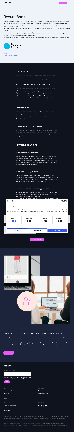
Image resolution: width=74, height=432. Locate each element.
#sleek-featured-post (49, 418)
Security (42, 418)
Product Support (8, 402)
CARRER (46, 428)
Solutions (56, 418)
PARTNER (55, 423)
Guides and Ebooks (43, 393)
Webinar (35, 425)
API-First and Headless (27, 418)
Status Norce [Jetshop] (10, 407)
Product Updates (7, 428)
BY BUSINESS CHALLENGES (19, 420)
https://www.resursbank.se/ (11, 55)
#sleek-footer (11, 416)
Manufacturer (48, 420)
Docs (39, 396)
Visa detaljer (61, 226)
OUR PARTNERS (29, 423)
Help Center (18, 428)
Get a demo (63, 2)
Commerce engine (8, 390)
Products (6, 416)
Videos (25, 425)
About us (43, 428)
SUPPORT (14, 428)
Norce (5, 388)
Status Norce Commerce (10, 405)
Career (5, 398)
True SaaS (36, 418)
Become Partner (60, 423)
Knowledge (41, 388)
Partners (6, 396)
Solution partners (37, 423)
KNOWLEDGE (21, 425)
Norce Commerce (32, 416)
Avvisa (17, 230)
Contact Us (7, 410)
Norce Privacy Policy (20, 378)
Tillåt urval (37, 230)
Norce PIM (6, 393)
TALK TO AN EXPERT (19, 416)
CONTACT (31, 428)
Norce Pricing (47, 416)
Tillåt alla (57, 230)
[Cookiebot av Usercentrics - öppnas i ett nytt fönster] (61, 201)
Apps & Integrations (62, 425)
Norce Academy (41, 425)
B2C (30, 420)
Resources (16, 425)
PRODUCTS (26, 416)
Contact (27, 428)
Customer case (17, 423)
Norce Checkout (55, 416)
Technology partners (47, 423)
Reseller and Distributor (37, 420)
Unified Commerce (56, 420)
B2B (26, 420)
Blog (39, 390)
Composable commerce (15, 418)
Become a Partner (37, 239)
